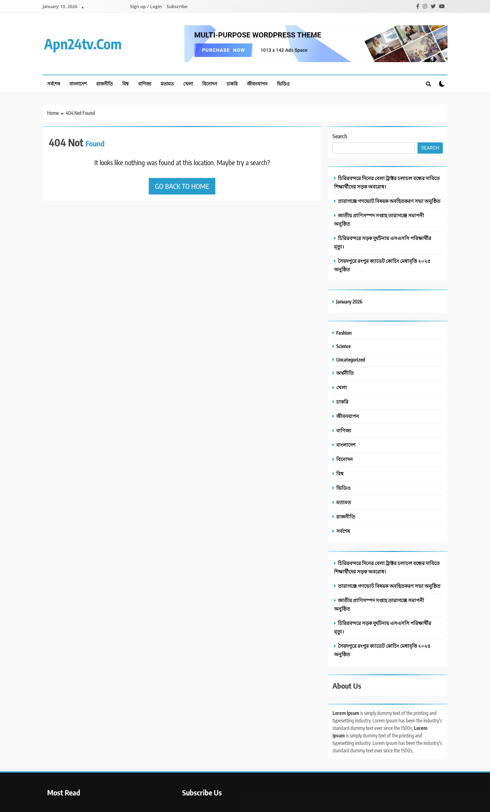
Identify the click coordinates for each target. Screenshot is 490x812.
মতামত (167, 84)
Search (339, 136)
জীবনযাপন (257, 84)
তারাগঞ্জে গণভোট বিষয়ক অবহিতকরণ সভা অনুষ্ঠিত (389, 201)
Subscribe (177, 6)
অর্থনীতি (345, 373)
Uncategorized (350, 359)
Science (343, 346)
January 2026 (349, 301)
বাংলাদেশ (78, 84)
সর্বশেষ (53, 84)
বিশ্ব (125, 84)
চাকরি (232, 84)
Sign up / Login (146, 6)
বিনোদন (209, 84)
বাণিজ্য (144, 84)
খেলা (188, 84)
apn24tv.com (83, 43)
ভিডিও (283, 84)
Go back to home (182, 186)
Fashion (344, 332)
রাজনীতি (104, 84)
